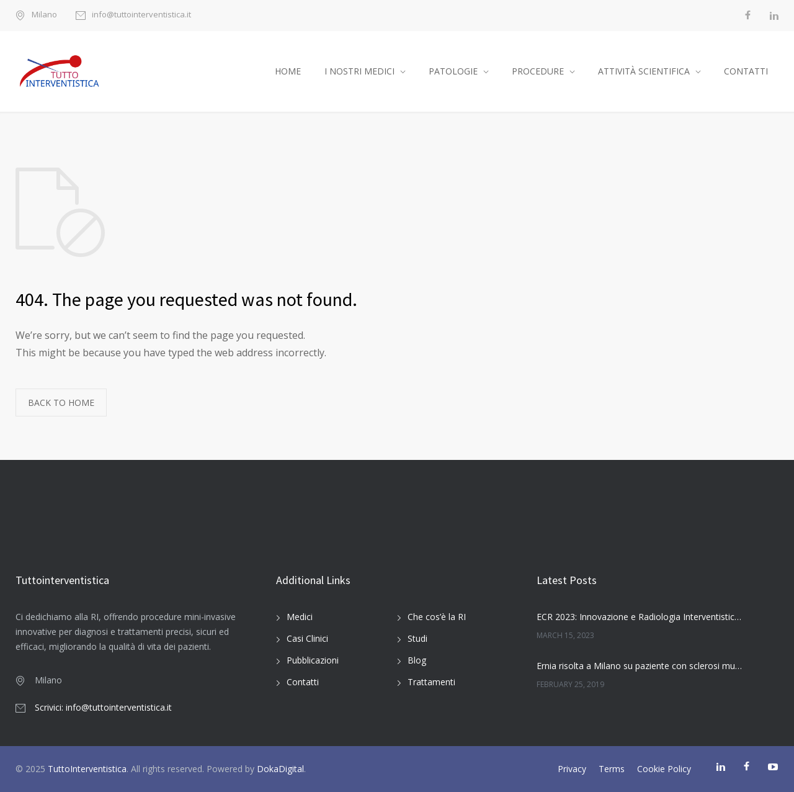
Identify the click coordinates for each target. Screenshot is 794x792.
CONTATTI (746, 71)
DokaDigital (280, 769)
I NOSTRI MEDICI (359, 71)
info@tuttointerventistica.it (141, 15)
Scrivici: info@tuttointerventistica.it (103, 707)
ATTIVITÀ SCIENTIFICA (644, 71)
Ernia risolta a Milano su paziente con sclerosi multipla (640, 666)
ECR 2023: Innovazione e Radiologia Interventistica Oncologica (640, 617)
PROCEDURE (538, 71)
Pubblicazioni (313, 660)
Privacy (572, 769)
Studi (417, 638)
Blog (417, 660)
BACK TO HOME (61, 402)
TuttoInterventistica (87, 769)
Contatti (303, 682)
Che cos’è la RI (437, 617)
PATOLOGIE (453, 71)
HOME (288, 71)
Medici (300, 617)
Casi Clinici (307, 638)
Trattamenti (431, 682)
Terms (612, 769)
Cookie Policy (664, 769)
